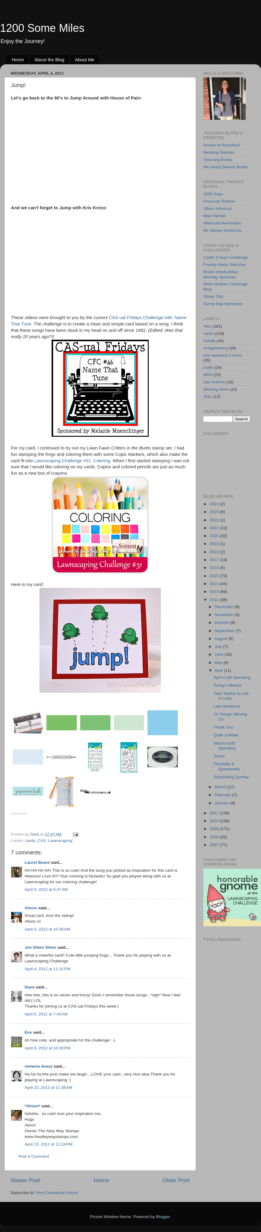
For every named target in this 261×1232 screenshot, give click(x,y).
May (219, 662)
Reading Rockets (219, 152)
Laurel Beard (37, 862)
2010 (215, 821)
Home (18, 59)
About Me (84, 59)
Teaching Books (217, 159)
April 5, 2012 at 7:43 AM (46, 1014)
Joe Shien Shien (40, 947)
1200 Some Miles (42, 28)
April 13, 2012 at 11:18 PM (49, 1144)
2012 (215, 599)
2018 (215, 552)
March (221, 787)
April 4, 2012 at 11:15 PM (47, 969)
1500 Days (213, 194)
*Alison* (32, 1106)
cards (30, 840)
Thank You (223, 727)
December (225, 606)
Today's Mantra (227, 685)
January (222, 803)
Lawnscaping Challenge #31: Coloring (72, 460)
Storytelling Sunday (231, 777)
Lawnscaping (60, 840)
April (219, 670)
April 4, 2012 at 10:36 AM (47, 929)
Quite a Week (226, 735)
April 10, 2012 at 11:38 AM (48, 1087)
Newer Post (25, 1180)
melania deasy (39, 1066)
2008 (215, 837)
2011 (215, 813)
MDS (207, 374)
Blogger (163, 1216)
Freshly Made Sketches (224, 264)
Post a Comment (34, 1156)
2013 (215, 591)
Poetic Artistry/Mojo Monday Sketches (221, 274)
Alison (31, 908)
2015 (215, 576)
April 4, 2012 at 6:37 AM (46, 889)
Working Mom (216, 389)
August (222, 638)
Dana (30, 987)
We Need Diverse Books (225, 167)
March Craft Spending (225, 745)
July (219, 646)
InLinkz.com (19, 813)
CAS (42, 840)
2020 (215, 536)
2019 (215, 543)
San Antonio (214, 382)
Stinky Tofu (213, 296)
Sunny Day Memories (222, 303)
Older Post (176, 1180)
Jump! (219, 756)
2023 (215, 512)
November (225, 614)
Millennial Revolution (222, 223)
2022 (215, 520)
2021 (215, 528)
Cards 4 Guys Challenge (225, 257)
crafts (208, 367)
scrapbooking (215, 348)
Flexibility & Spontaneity (227, 766)
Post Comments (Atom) (57, 1192)
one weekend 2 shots (222, 355)
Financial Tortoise (219, 201)
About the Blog (49, 59)
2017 (215, 559)
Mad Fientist (214, 216)
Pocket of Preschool (221, 145)
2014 (215, 583)
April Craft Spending (232, 677)
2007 (215, 845)
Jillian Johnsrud (217, 208)
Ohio (207, 396)
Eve (28, 1032)
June (220, 654)
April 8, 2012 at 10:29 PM (47, 1048)
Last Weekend (227, 706)
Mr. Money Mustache (222, 230)
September (225, 630)
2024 (215, 504)
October (222, 622)
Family (209, 340)
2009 (215, 828)
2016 (215, 567)
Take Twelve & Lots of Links (231, 696)
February (223, 795)
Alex (207, 326)
